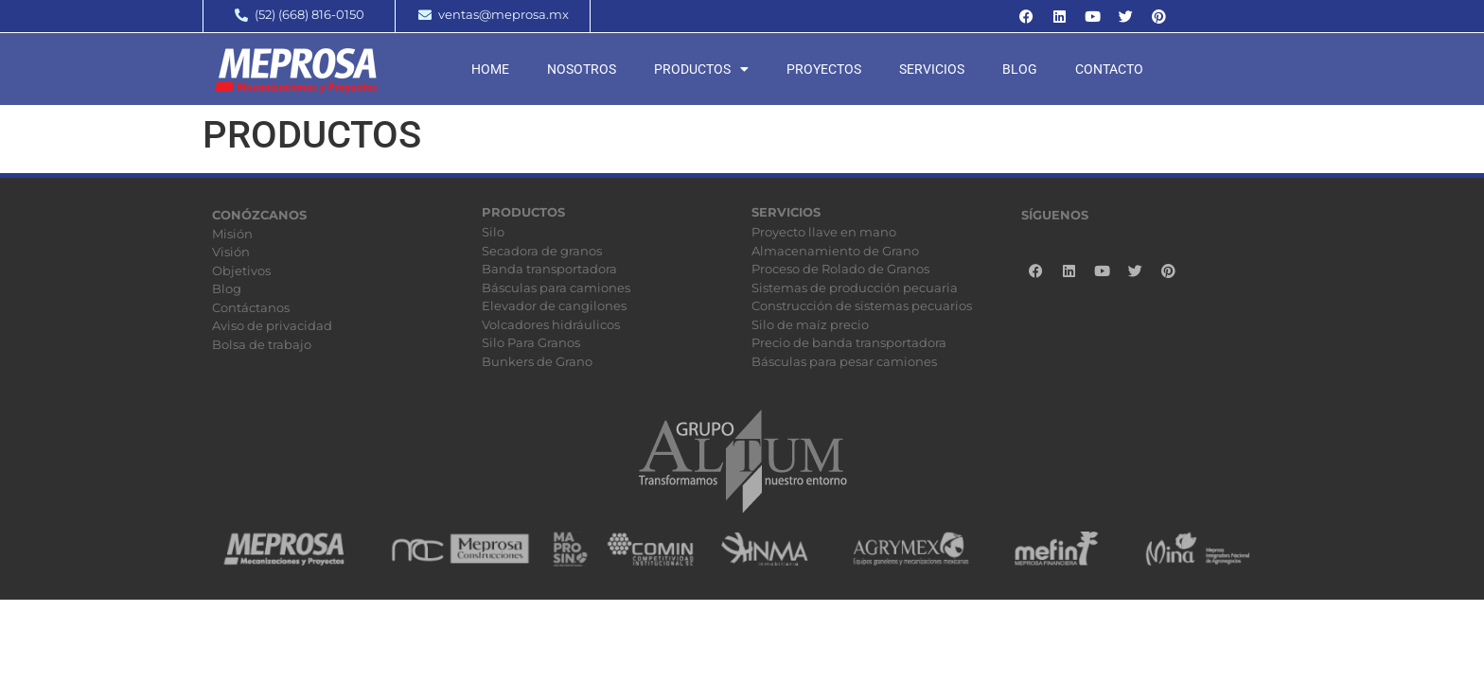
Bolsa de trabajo (261, 344)
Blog (1019, 69)
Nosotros (581, 69)
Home (490, 69)
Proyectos (823, 69)
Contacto (1109, 69)
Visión (231, 251)
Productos (701, 69)
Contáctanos (251, 307)
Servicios (931, 69)
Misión (232, 233)
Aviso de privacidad (272, 325)
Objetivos (241, 270)
